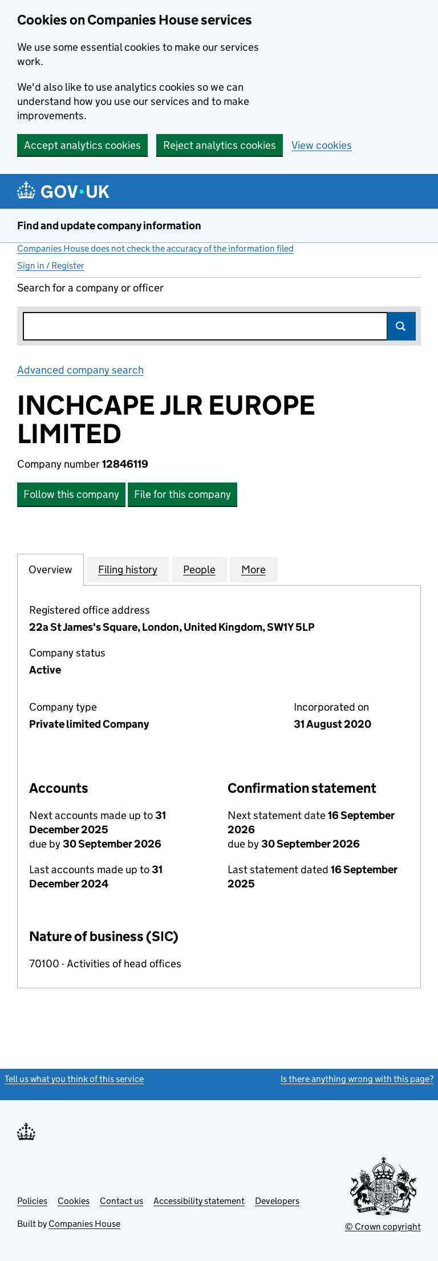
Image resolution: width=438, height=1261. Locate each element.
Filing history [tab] (127, 569)
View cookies (321, 145)
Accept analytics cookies (82, 145)
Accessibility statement (199, 1200)
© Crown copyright (383, 1226)
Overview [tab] (50, 569)
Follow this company (71, 494)
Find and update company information (109, 225)
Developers (277, 1200)
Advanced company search (80, 369)
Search (401, 326)
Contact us (121, 1200)
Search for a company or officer (90, 287)
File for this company (182, 494)
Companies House (84, 1223)
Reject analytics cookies (219, 145)
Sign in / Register (50, 265)
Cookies (74, 1200)
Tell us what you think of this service (74, 1078)
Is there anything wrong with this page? (357, 1078)
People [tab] (199, 569)
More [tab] (253, 569)
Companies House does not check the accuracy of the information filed (155, 248)
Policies (32, 1200)
